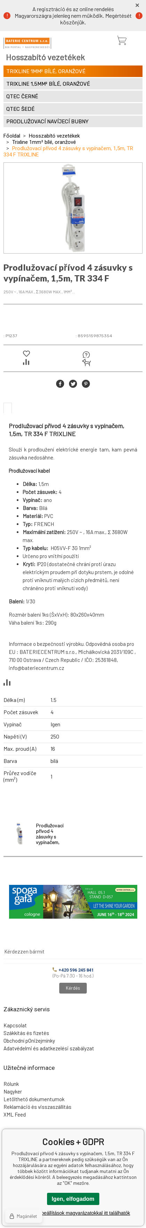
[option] (73, 208)
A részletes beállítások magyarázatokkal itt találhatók (73, 1213)
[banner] (27, 43)
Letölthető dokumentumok (33, 1099)
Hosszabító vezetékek (54, 136)
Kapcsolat (15, 1025)
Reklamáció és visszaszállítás (37, 1107)
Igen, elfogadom (73, 1199)
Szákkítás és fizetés (26, 1033)
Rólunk (11, 1084)
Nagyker (12, 1091)
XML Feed (14, 1114)
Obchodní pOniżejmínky (29, 1040)
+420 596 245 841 (73, 970)
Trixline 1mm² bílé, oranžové (44, 142)
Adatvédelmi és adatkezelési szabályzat (48, 1048)
